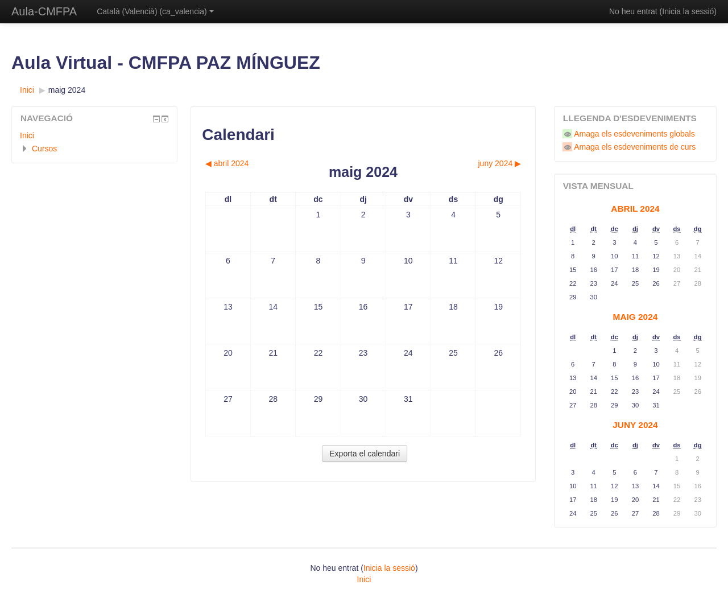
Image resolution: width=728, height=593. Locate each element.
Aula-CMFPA (44, 11)
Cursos (44, 148)
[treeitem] (94, 135)
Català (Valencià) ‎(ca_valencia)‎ (155, 11)
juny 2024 (635, 425)
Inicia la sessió (688, 11)
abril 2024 (635, 208)
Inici (27, 135)
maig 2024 (66, 89)
